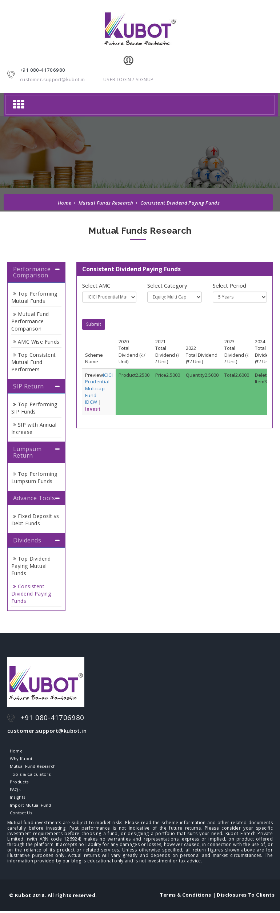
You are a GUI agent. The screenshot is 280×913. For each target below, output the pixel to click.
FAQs (14, 791)
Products (18, 783)
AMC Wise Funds (36, 341)
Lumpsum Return (27, 452)
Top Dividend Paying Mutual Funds (31, 566)
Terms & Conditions (185, 897)
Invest (92, 409)
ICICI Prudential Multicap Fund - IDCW (99, 388)
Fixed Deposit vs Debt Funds (35, 520)
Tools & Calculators (30, 775)
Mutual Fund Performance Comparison (30, 321)
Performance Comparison (32, 272)
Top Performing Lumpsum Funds (34, 477)
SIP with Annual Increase (33, 428)
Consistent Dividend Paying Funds (31, 593)
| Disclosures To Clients (244, 897)
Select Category (167, 285)
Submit (93, 324)
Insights (17, 799)
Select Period (229, 285)
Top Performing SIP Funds (34, 408)
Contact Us (20, 815)
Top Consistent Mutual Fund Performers (33, 362)
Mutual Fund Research (32, 767)
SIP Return (28, 386)
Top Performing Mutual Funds (34, 297)
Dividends (27, 540)
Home (65, 202)
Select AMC (96, 285)
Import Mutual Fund (29, 807)
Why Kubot (20, 759)
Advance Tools (34, 498)
